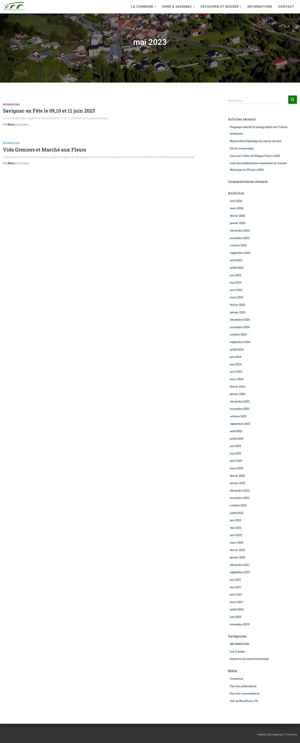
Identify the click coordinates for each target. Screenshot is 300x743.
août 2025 (236, 260)
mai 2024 (235, 364)
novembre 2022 (239, 498)
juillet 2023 (236, 438)
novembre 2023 (239, 408)
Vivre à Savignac (178, 6)
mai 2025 (235, 282)
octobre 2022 (238, 505)
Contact (286, 6)
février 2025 (237, 304)
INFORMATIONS (259, 6)
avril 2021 (236, 594)
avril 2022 (236, 535)
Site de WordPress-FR (244, 701)
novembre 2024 (239, 327)
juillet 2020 (236, 609)
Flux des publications (243, 686)
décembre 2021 (240, 564)
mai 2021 (235, 587)
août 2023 (236, 431)
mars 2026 (236, 208)
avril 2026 (236, 200)
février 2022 (237, 550)
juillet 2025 (236, 267)
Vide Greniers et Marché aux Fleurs (44, 149)
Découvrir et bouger (221, 6)
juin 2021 (235, 579)
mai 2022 (235, 527)
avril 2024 (236, 371)
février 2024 (237, 386)
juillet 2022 (236, 513)
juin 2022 (235, 520)
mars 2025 (236, 297)
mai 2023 (235, 453)
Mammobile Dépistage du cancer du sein (255, 141)
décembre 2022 (240, 490)
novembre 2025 (239, 238)
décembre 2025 (240, 230)
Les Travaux (237, 651)
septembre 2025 (240, 252)
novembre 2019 (239, 624)
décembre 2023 (240, 401)
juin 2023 (235, 446)
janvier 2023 (237, 483)
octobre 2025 (238, 245)
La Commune (143, 6)
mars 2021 (236, 602)
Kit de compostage (242, 148)
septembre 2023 (240, 423)
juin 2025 (235, 275)
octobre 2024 (238, 334)
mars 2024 (236, 379)
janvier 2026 (237, 223)
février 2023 (237, 475)
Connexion (236, 678)
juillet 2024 (236, 349)
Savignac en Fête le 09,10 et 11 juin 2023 (49, 111)
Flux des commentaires (245, 693)
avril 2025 (236, 290)
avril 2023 (236, 460)
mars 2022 (236, 542)
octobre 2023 (238, 416)
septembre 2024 (240, 342)
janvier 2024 (237, 394)
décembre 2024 (240, 319)
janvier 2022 (237, 557)
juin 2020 (235, 616)
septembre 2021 (240, 572)
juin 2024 (235, 356)
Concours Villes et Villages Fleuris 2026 (255, 155)
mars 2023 (236, 468)
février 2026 (237, 215)
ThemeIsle (291, 734)
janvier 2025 (237, 312)
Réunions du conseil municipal (249, 658)
